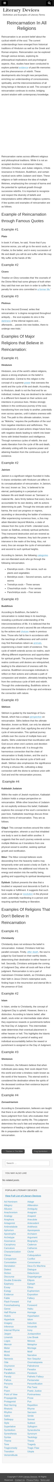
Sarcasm (31, 1412)
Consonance (33, 1262)
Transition (9, 1451)
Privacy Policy (32, 1480)
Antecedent (33, 1223)
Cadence (32, 1244)
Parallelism (9, 1373)
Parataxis (32, 1373)
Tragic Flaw (33, 1448)
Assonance (9, 1241)
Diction (7, 1273)
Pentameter (33, 1380)
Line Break (32, 1337)
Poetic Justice (34, 1391)
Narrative (32, 1355)
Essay (7, 1287)
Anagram (32, 1212)
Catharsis (32, 1248)
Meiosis (31, 1341)
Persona (8, 1384)
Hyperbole (9, 1319)
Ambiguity (32, 1209)
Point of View (10, 1394)
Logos (7, 1341)
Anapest (31, 1216)
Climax (7, 1255)
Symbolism (9, 1430)
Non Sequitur (34, 1359)
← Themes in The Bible (13, 1151)
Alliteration (32, 1205)
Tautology (32, 1437)
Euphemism (33, 1291)
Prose (30, 1398)
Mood (7, 1351)
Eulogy (7, 1291)
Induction (32, 1323)
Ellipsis (31, 1280)
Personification (34, 1384)
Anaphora (9, 1219)
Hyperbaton (33, 1316)
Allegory (8, 1205)
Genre (7, 1309)
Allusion (8, 1209)
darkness (6, 321)
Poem (7, 1391)
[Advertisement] (27, 125)
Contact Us (20, 1480)
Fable (7, 1298)
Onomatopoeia (34, 1362)
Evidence (9, 1294)
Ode (6, 1362)
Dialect (7, 1269)
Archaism (32, 1234)
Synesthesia (10, 1433)
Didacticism (33, 1273)
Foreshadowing (12, 1305)
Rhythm (8, 1412)
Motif (29, 1351)
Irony (30, 1330)
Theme (7, 1441)
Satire (7, 1416)
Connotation (10, 1262)
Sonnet (31, 1419)
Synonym (32, 1433)
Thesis (30, 1441)
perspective (36, 717)
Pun (29, 1401)
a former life (44, 289)
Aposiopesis (33, 1230)
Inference (9, 1326)
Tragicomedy (10, 1448)
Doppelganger (34, 1276)
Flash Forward (11, 1301)
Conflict (31, 1259)
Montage (31, 1348)
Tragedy (31, 1444)
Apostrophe (10, 1234)
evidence (23, 67)
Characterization (12, 1251)
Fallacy (31, 1298)
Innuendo (32, 1326)
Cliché (30, 1251)
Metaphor (32, 1344)
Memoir (8, 1344)
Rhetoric (8, 1408)
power (27, 383)
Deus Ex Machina (36, 1266)
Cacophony (10, 1244)
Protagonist (10, 1401)
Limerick (8, 1337)
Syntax (7, 1437)
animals (37, 643)
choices (25, 631)
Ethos (30, 1287)
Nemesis (8, 1359)
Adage (30, 1202)
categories (42, 555)
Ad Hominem (10, 1202)
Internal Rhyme (12, 1330)
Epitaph (31, 1284)
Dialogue (31, 1269)
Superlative (10, 1426)
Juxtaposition (34, 1334)
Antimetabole (10, 1227)
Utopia (30, 1451)
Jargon (7, 1334)
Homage (31, 1312)
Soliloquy (8, 1419)
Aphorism (9, 1230)
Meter (7, 1348)
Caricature (9, 1248)
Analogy (8, 1216)
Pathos (7, 1380)
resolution (28, 894)
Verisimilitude (11, 1455)
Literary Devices (21, 10)
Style (6, 1423)
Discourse (9, 1276)
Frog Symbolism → (42, 1151)
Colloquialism (34, 1255)
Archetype (9, 1237)
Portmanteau (34, 1394)
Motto (7, 1355)
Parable (8, 1369)
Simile (30, 1416)
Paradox (31, 1369)
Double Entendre (12, 1280)
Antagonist (9, 1223)
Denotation (9, 1266)
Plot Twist (32, 1387)
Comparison (10, 1259)
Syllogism (32, 1426)
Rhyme (31, 1408)
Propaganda (10, 1398)
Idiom (30, 1319)
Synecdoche (33, 1430)
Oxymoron (9, 1366)
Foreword (32, 1305)
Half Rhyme (10, 1312)
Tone (6, 1444)
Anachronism (10, 1212)
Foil (29, 1301)
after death (32, 952)
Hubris (7, 1316)
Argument (32, 1237)
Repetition (32, 1405)
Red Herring (10, 1405)
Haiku (30, 1309)
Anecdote (32, 1219)
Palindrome (33, 1366)
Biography (32, 1241)
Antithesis (32, 1227)
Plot (6, 1387)
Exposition (32, 1294)
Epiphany (9, 1284)
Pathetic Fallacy (35, 1376)
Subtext (31, 1423)
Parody (7, 1376)
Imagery (8, 1323)
